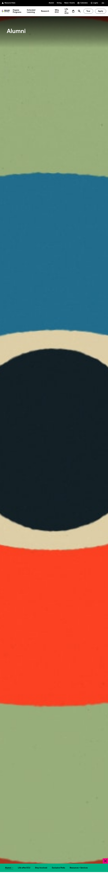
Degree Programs (17, 11)
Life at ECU (66, 11)
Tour (88, 11)
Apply (100, 11)
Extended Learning (31, 11)
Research (45, 11)
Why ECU (57, 11)
